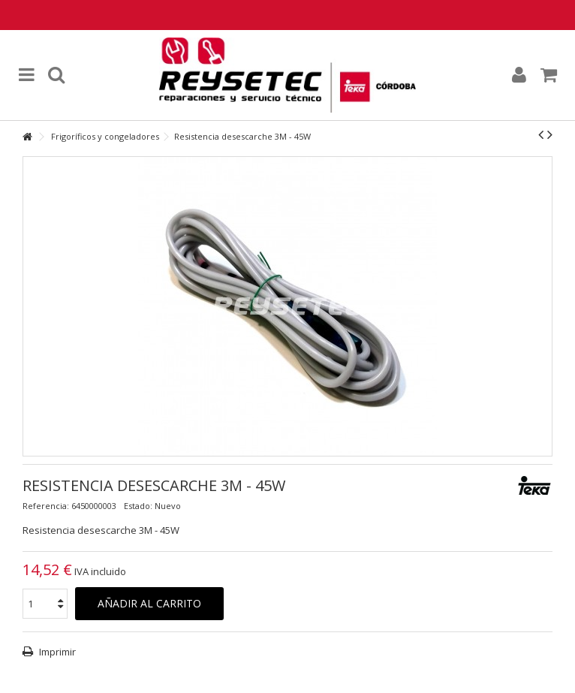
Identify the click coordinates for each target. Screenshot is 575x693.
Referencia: (46, 505)
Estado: (138, 505)
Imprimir (56, 651)
